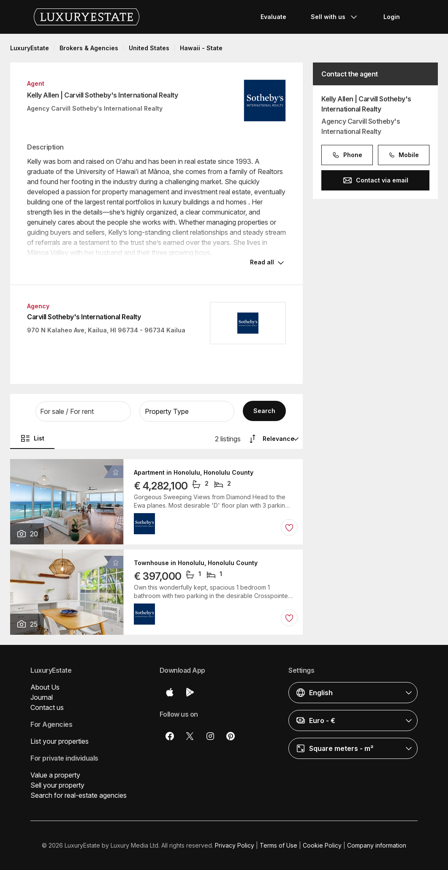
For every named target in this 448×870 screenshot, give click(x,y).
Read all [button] (262, 262)
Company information (376, 845)
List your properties (59, 741)
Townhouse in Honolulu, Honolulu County (196, 563)
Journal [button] (41, 697)
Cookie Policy (322, 845)
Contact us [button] (47, 707)
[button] (83, 411)
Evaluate (273, 16)
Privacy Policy (234, 845)
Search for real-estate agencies (78, 795)
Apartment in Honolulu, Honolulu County (193, 472)
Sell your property (57, 785)
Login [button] (391, 16)
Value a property (55, 775)
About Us (45, 687)
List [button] (32, 438)
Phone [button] (347, 155)
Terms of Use (278, 845)
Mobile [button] (403, 155)
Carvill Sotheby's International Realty (84, 317)
